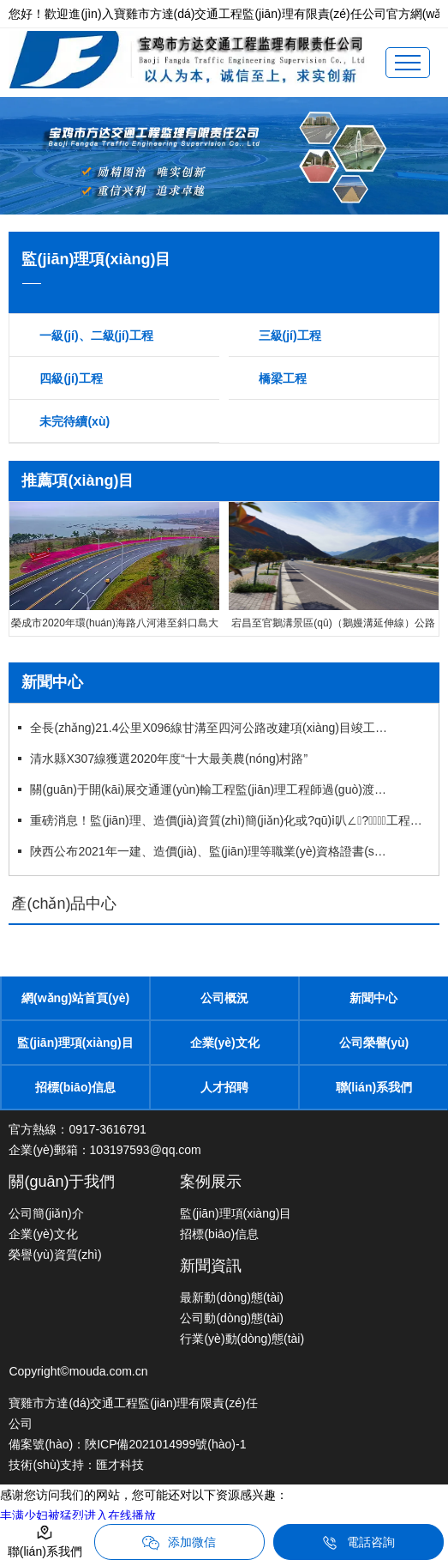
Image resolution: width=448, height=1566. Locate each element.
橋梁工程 (283, 378)
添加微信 (179, 1542)
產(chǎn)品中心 (63, 903)
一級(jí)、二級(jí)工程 (95, 335)
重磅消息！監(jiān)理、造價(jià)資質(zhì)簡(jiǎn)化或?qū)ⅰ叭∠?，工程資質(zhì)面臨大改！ (227, 820)
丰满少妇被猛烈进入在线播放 (78, 1515)
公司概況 (224, 998)
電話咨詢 (358, 1542)
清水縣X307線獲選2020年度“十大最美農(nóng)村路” (169, 758)
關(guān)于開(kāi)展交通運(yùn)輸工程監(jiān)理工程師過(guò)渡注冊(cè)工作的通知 (210, 789)
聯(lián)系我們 (374, 1087)
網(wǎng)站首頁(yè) (75, 998)
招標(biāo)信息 (75, 1087)
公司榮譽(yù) (374, 1042)
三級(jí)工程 (290, 335)
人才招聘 (224, 1087)
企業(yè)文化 (225, 1042)
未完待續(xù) (74, 421)
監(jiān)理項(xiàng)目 (75, 1042)
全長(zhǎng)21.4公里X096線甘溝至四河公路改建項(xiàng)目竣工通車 (210, 728)
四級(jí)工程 (70, 378)
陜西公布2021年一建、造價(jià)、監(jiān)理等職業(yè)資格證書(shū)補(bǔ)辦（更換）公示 (210, 851)
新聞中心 (373, 998)
